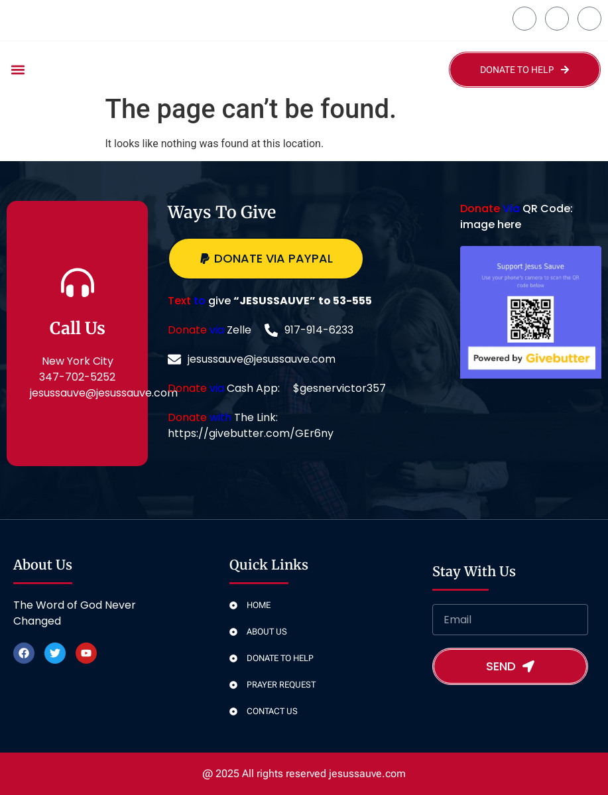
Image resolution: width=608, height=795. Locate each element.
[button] (18, 70)
